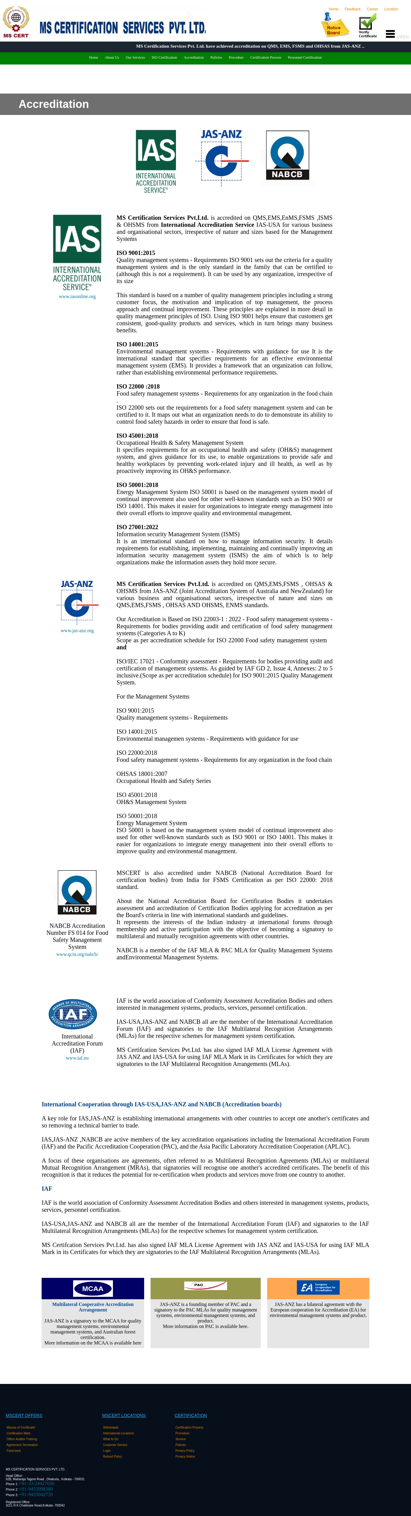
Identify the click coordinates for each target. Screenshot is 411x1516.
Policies (181, 1445)
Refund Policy (113, 1456)
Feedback (353, 9)
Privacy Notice (185, 1456)
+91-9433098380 (36, 1489)
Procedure (182, 1433)
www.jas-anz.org (77, 630)
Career (372, 9)
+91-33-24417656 (36, 1483)
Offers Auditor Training (22, 1439)
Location (395, 9)
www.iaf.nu (77, 1057)
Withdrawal (111, 1427)
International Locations (119, 1433)
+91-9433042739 (36, 1494)
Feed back (14, 1450)
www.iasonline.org (77, 296)
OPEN (398, 36)
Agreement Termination (23, 1445)
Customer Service (115, 1445)
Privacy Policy (185, 1450)
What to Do (111, 1439)
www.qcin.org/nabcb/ (77, 954)
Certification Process (189, 1427)
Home (335, 9)
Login (107, 1450)
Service (180, 1439)
